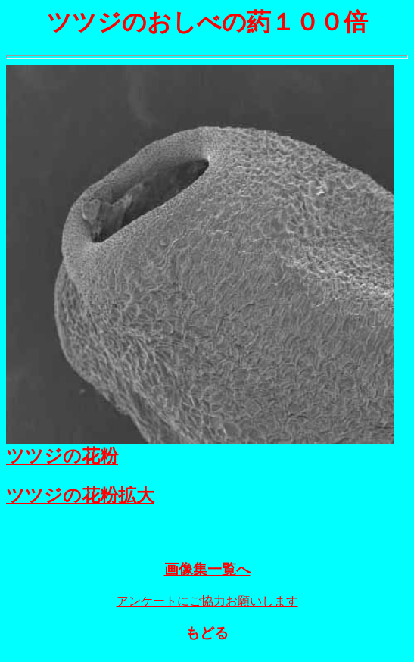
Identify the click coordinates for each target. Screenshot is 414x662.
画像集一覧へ (207, 574)
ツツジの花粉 (62, 456)
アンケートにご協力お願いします (207, 605)
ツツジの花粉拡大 (80, 495)
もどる (207, 637)
